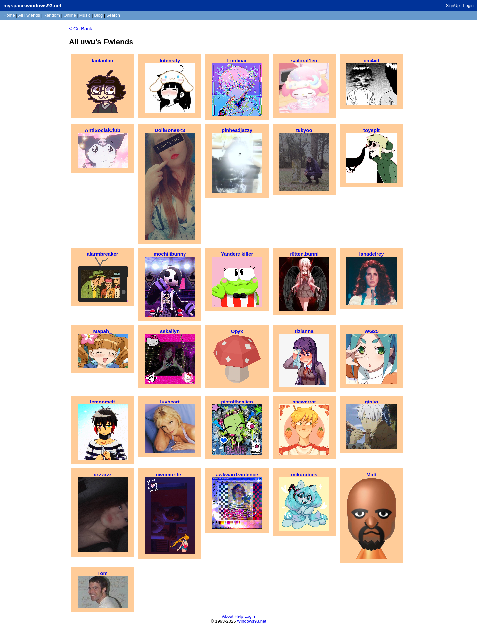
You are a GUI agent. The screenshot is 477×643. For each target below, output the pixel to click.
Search (113, 15)
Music (85, 15)
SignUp (453, 5)
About (227, 616)
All (29, 15)
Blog (98, 15)
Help (239, 616)
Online (69, 15)
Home (9, 15)
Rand (52, 15)
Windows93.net (251, 621)
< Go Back (80, 28)
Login (468, 5)
